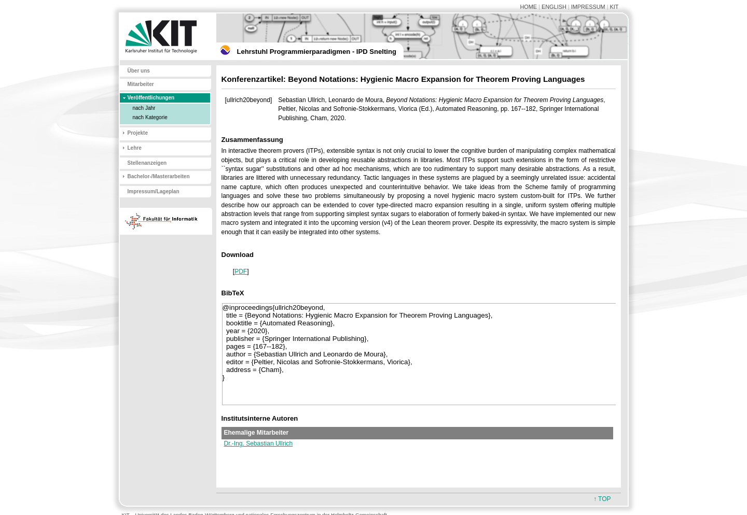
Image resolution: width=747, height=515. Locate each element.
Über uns (139, 71)
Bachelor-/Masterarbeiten (159, 176)
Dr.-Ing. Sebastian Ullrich (258, 443)
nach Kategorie (150, 117)
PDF (240, 271)
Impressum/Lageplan (153, 191)
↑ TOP (602, 499)
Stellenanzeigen (147, 163)
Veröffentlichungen (151, 98)
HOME (528, 7)
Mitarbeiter (141, 84)
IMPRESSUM (588, 7)
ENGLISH (554, 7)
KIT (614, 7)
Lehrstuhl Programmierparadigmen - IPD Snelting (316, 51)
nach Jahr (144, 108)
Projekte (138, 133)
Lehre (135, 148)
